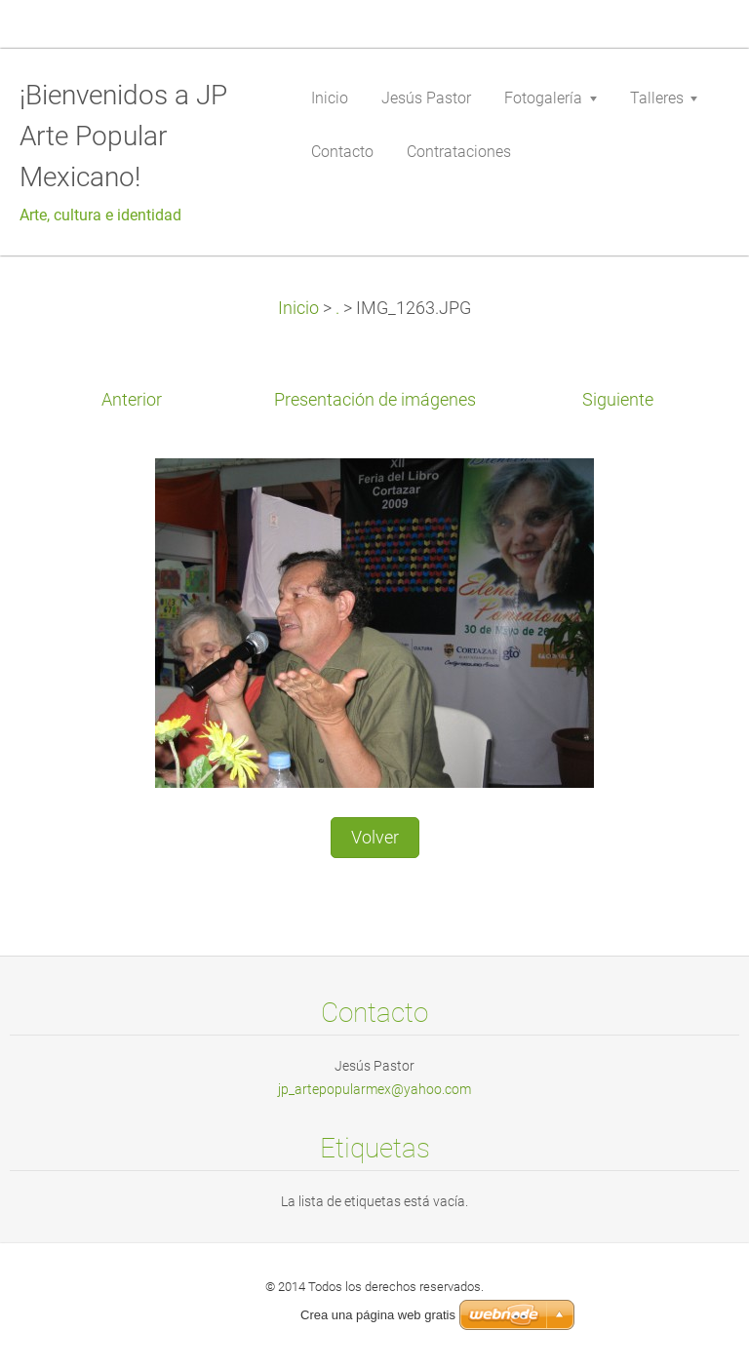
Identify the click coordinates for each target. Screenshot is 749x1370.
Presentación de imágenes (375, 400)
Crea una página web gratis (377, 1315)
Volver (375, 837)
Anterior (131, 400)
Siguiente (617, 400)
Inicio (298, 308)
